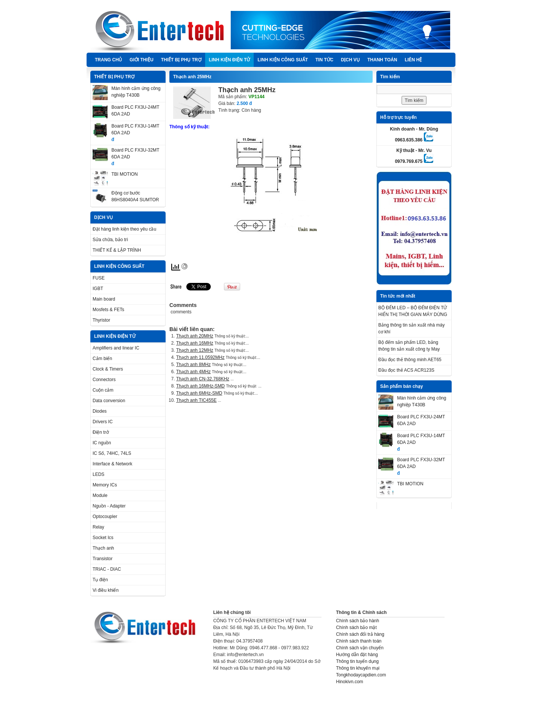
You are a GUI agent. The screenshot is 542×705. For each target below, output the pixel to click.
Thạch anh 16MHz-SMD (200, 386)
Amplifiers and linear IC (116, 348)
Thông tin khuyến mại (357, 668)
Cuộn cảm (103, 390)
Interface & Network (112, 463)
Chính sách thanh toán (359, 641)
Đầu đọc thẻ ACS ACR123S (406, 370)
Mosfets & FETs (108, 309)
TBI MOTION (124, 174)
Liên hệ (413, 59)
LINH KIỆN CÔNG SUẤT (282, 59)
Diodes (100, 411)
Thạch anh (103, 548)
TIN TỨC (324, 59)
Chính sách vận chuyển (360, 647)
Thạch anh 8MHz (193, 364)
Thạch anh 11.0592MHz (200, 357)
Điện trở (101, 432)
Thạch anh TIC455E (196, 400)
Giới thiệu (141, 59)
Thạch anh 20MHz (194, 336)
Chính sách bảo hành (357, 620)
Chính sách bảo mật (356, 627)
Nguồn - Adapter (109, 506)
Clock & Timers (108, 369)
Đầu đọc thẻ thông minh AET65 (410, 359)
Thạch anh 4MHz (193, 371)
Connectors (104, 379)
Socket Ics (103, 537)
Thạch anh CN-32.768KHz (202, 378)
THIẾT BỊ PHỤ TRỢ (181, 59)
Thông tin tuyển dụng (357, 661)
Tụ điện (100, 579)
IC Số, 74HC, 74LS (112, 453)
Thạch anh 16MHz (194, 343)
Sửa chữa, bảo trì (110, 239)
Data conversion (109, 400)
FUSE (99, 278)
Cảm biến (102, 358)
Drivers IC (103, 421)
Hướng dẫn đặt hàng (357, 654)
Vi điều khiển (106, 590)
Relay (98, 527)
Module (100, 495)
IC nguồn (102, 442)
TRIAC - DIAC (107, 569)
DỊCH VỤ (350, 59)
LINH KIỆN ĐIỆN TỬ (229, 59)
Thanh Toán (382, 59)
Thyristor (101, 320)
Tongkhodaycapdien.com (361, 675)
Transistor (103, 558)
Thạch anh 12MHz (194, 350)
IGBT (98, 288)
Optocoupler (105, 516)
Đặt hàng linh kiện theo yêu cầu (124, 229)
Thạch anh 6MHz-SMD (199, 393)
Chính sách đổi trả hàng (360, 634)
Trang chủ (108, 59)
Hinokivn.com (349, 681)
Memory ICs (105, 485)
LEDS (98, 474)
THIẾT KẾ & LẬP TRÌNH (117, 250)
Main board (104, 299)
